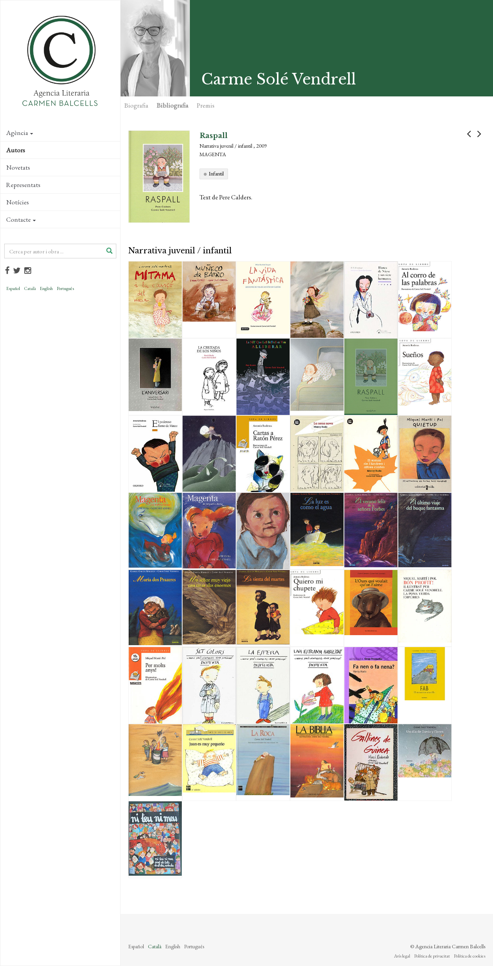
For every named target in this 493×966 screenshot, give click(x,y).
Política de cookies (469, 956)
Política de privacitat (432, 956)
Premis (206, 105)
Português (65, 288)
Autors (15, 150)
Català (30, 288)
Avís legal (402, 956)
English (46, 288)
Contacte (21, 219)
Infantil (216, 173)
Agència (19, 132)
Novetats (18, 167)
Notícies (17, 202)
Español (13, 288)
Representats (23, 184)
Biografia (136, 105)
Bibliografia (172, 105)
